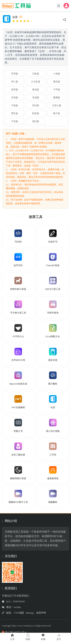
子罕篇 (56, 89)
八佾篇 (56, 73)
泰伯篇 (35, 89)
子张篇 (14, 121)
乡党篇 (14, 97)
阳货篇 (35, 113)
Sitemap (30, 612)
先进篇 (35, 97)
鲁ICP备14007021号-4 (14, 632)
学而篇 (14, 73)
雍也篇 (56, 81)
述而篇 (14, 89)
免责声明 (41, 612)
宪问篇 (35, 105)
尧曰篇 (35, 121)
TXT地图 (19, 612)
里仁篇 (14, 81)
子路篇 (14, 105)
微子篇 (56, 113)
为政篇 (35, 73)
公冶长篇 (35, 81)
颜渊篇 (56, 97)
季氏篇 (14, 113)
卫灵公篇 (56, 105)
